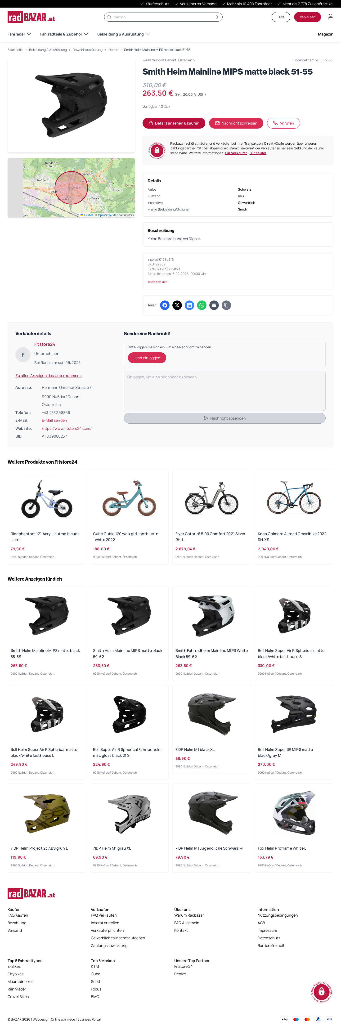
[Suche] (163, 17)
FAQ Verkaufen (104, 917)
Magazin (325, 34)
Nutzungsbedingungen (278, 917)
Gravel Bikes (18, 998)
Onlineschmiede (63, 1019)
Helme (113, 49)
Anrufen (283, 123)
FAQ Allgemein (186, 924)
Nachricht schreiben (236, 123)
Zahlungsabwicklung (109, 947)
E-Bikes (14, 968)
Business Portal (89, 1019)
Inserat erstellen (105, 924)
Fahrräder (19, 34)
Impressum (267, 932)
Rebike (180, 975)
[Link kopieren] (226, 305)
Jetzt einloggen (147, 357)
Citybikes (15, 975)
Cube (95, 975)
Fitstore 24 (183, 968)
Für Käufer (258, 153)
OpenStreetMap (108, 215)
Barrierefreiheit (271, 947)
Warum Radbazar (189, 917)
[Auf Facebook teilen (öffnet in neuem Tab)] (165, 305)
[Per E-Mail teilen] (214, 305)
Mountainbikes (20, 983)
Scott (95, 983)
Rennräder (17, 991)
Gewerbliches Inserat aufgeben (118, 939)
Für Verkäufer (236, 153)
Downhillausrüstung (88, 49)
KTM (95, 968)
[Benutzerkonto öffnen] (330, 16)
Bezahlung (17, 924)
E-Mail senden (54, 420)
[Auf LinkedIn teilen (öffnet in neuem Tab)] (189, 305)
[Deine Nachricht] (225, 391)
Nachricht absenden (225, 418)
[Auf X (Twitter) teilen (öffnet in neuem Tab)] (177, 305)
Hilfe (281, 17)
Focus (96, 991)
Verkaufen (307, 17)
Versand (15, 932)
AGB (261, 924)
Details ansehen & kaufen (176, 125)
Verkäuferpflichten (107, 932)
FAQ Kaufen (18, 917)
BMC (95, 998)
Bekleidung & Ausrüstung (123, 34)
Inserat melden (157, 282)
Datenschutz (269, 939)
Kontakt (181, 932)
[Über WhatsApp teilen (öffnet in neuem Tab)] (201, 305)
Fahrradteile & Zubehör (64, 34)
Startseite (15, 49)
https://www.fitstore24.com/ (67, 428)
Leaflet (87, 215)
